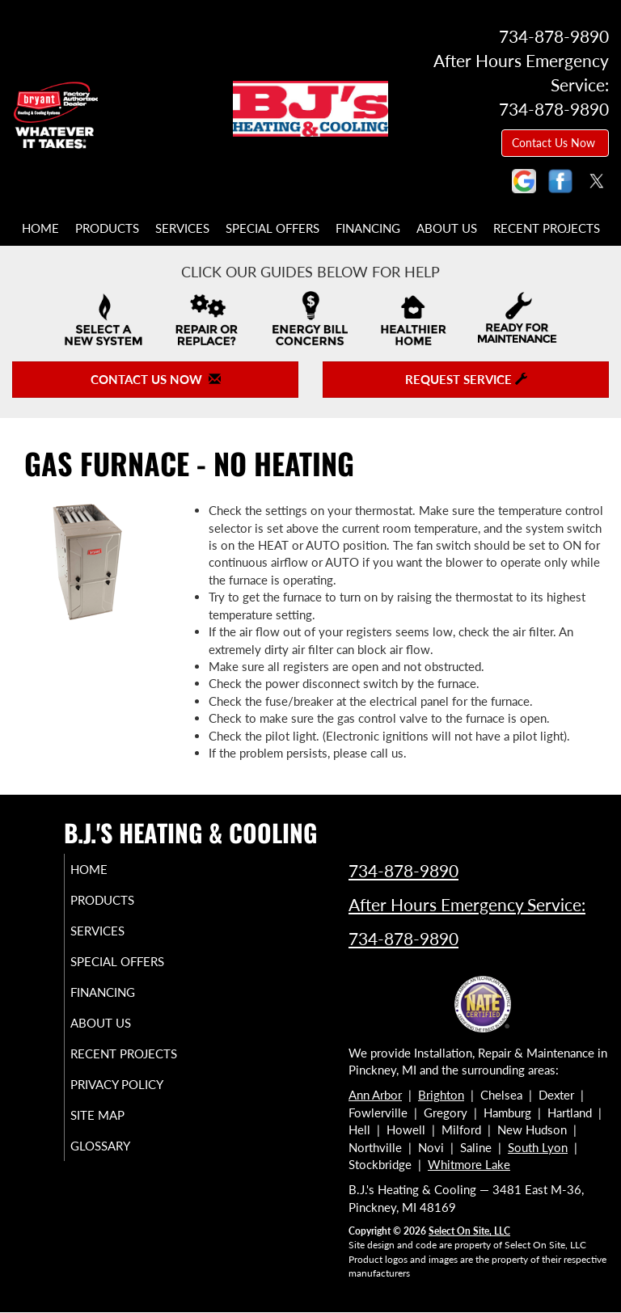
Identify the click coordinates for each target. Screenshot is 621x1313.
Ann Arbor (375, 1094)
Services (182, 228)
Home (40, 228)
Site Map (116, 1158)
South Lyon (538, 1147)
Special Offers (272, 228)
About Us (446, 228)
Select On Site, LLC (469, 1231)
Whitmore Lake (469, 1164)
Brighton (441, 1094)
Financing (368, 228)
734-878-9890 (403, 870)
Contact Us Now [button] (555, 143)
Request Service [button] (466, 379)
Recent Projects (546, 228)
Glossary (119, 1189)
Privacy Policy (101, 1120)
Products (107, 228)
